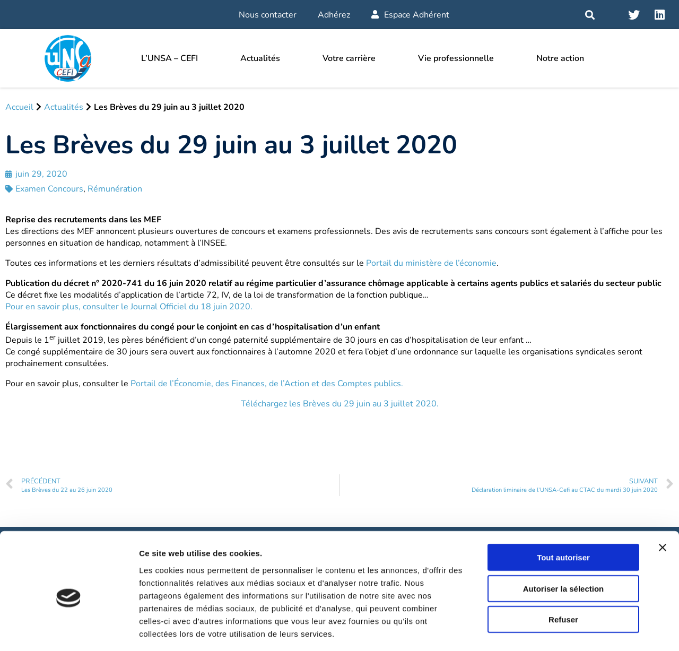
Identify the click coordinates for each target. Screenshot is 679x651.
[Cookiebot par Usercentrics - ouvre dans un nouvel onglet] (68, 630)
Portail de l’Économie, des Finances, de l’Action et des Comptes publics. (266, 383)
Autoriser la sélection (563, 542)
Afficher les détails (584, 630)
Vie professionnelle (456, 58)
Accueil (19, 107)
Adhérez (334, 15)
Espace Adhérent (410, 15)
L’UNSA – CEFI (169, 58)
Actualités (260, 58)
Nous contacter (268, 15)
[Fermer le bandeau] (662, 501)
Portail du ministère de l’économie (431, 263)
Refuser (563, 573)
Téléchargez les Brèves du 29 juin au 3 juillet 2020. (340, 404)
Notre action (560, 58)
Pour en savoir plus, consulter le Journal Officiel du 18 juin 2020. (129, 307)
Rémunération (115, 189)
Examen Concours (49, 189)
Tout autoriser (563, 511)
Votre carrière (349, 58)
